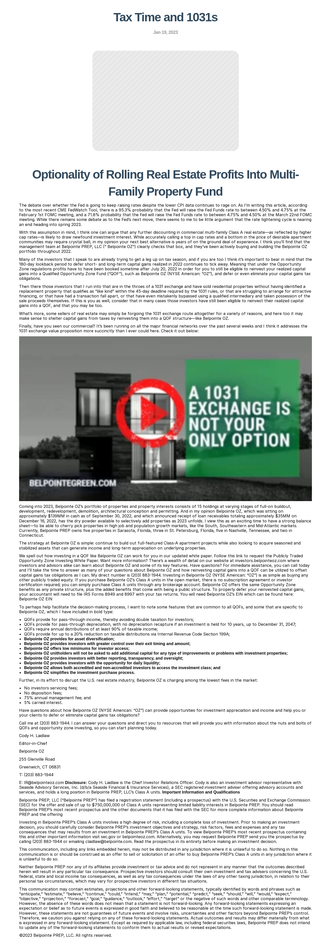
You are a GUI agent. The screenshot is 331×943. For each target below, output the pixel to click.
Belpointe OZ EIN (35, 598)
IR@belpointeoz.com (44, 782)
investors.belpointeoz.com (260, 560)
